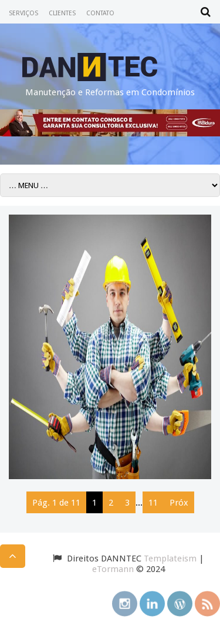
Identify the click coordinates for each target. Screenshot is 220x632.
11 (153, 502)
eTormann (113, 569)
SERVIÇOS (23, 13)
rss (207, 602)
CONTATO (100, 13)
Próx (179, 502)
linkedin (152, 602)
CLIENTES (62, 13)
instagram (124, 602)
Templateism (170, 558)
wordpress (179, 602)
